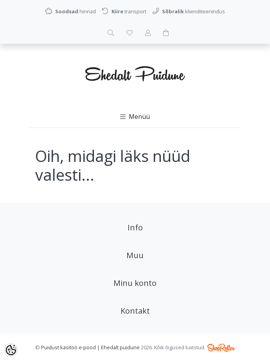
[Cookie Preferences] (11, 350)
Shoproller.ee (221, 348)
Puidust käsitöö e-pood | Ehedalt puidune (90, 347)
